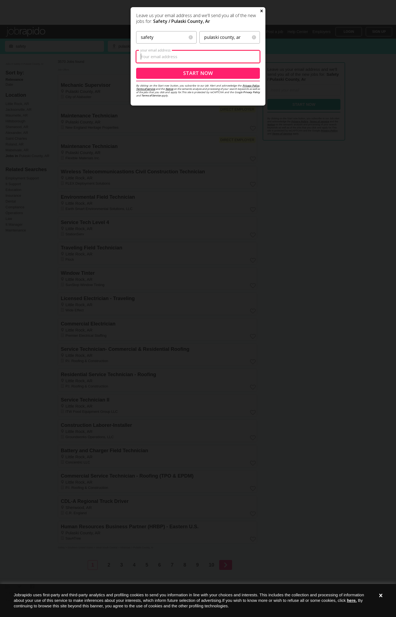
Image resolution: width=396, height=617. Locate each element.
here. (352, 600)
